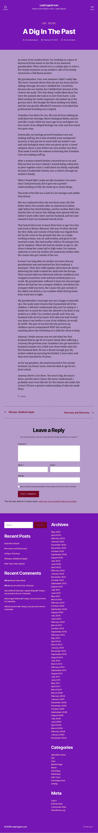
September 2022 (59, 555)
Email (52, 465)
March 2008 (57, 728)
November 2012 (58, 651)
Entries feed (56, 804)
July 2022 (55, 561)
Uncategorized (58, 781)
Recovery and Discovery (15, 549)
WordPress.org (58, 810)
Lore (44, 24)
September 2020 (59, 609)
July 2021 (55, 590)
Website (21, 476)
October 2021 (57, 580)
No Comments (70, 40)
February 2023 (58, 538)
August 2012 (57, 658)
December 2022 (58, 545)
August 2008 (57, 715)
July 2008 (56, 719)
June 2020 (56, 619)
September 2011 (58, 670)
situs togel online (12, 599)
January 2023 (57, 542)
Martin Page (56, 764)
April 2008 (56, 725)
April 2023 (56, 535)
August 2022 (57, 558)
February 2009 (58, 696)
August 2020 (57, 612)
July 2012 (55, 661)
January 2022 (57, 574)
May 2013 (55, 638)
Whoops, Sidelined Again (15, 559)
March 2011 (56, 690)
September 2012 (59, 654)
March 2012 (56, 664)
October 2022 (57, 551)
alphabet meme (58, 755)
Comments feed (58, 807)
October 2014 (57, 629)
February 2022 (58, 571)
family (23, 397)
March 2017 (56, 625)
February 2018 (58, 622)
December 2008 (58, 703)
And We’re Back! (12, 544)
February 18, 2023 (51, 40)
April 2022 (56, 567)
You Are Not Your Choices (22, 586)
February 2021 (58, 603)
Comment (22, 444)
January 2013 (57, 648)
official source (11, 607)
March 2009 (57, 693)
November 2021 (58, 577)
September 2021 (59, 584)
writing (52, 24)
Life (53, 758)
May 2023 (55, 532)
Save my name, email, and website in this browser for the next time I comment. (48, 487)
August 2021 (57, 587)
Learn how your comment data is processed (57, 501)
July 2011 (55, 677)
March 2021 (56, 600)
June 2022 (56, 564)
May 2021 (55, 596)
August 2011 (57, 674)
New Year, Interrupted (14, 564)
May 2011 (55, 683)
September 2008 (59, 712)
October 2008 (57, 709)
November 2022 (58, 548)
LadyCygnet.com (49, 5)
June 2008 (56, 722)
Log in (54, 801)
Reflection (56, 774)
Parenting (55, 771)
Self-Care (55, 777)
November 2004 (58, 738)
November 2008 (58, 706)
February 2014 (58, 635)
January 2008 (57, 735)
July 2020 (56, 616)
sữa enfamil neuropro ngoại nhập (19, 591)
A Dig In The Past (12, 554)
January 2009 (57, 699)
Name (21, 465)
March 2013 (56, 645)
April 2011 (55, 686)
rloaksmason (33, 40)
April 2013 (56, 641)
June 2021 (56, 593)
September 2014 (59, 632)
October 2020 (57, 606)
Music (54, 768)
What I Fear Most (17, 581)
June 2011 (56, 680)
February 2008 (58, 732)
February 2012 (58, 667)
